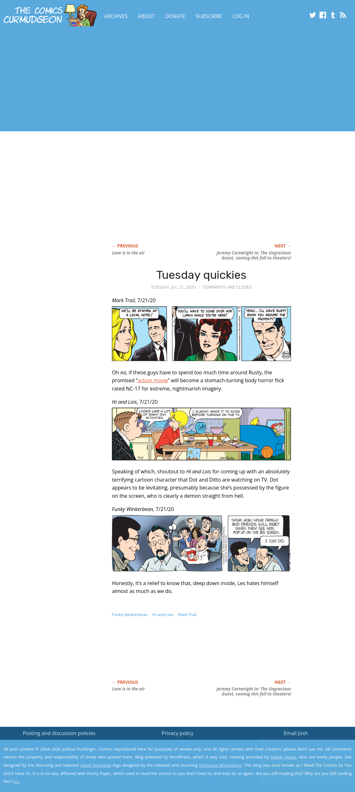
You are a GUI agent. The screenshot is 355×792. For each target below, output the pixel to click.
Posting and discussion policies (59, 733)
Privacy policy (177, 733)
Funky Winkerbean (130, 614)
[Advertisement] (115, 80)
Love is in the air (128, 253)
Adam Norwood (95, 765)
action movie (153, 380)
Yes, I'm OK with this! (301, 768)
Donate (175, 16)
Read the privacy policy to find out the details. (298, 752)
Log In (240, 16)
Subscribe (209, 16)
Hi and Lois (163, 614)
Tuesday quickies (201, 275)
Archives (116, 16)
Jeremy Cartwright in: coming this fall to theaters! (253, 255)
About (146, 16)
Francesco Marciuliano (220, 765)
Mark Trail (187, 614)
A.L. (16, 781)
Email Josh (296, 733)
